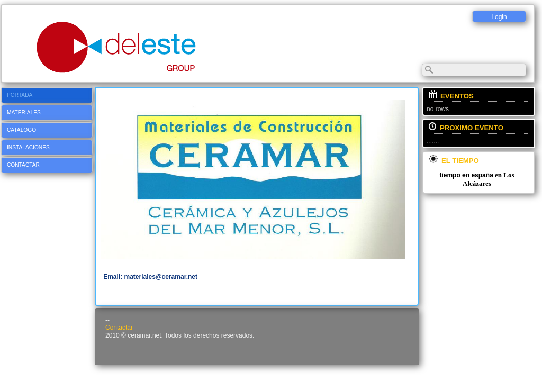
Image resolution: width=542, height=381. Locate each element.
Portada (19, 95)
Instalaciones (28, 147)
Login (499, 17)
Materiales (24, 112)
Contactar (23, 165)
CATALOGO (21, 130)
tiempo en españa (466, 175)
